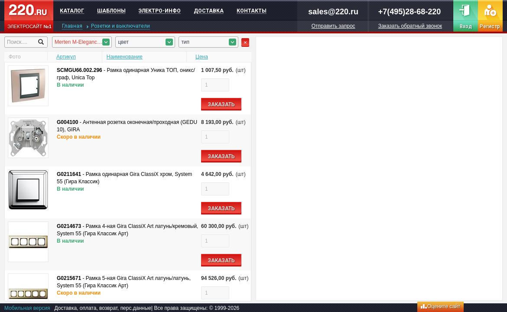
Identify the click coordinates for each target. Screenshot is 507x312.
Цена (201, 57)
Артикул (66, 57)
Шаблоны (111, 11)
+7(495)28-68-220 (409, 11)
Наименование (125, 57)
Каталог (72, 11)
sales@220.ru (333, 11)
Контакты (251, 11)
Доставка (209, 11)
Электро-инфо (160, 11)
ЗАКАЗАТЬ (221, 104)
